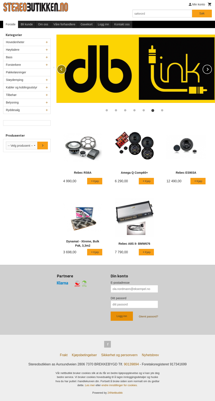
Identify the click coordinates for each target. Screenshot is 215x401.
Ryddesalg (13, 110)
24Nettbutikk (115, 392)
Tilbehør (11, 95)
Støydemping (14, 79)
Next (211, 68)
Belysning (12, 102)
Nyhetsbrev (150, 355)
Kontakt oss (122, 24)
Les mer (90, 385)
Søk (202, 13)
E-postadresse (120, 282)
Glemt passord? (148, 316)
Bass (9, 57)
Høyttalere (13, 49)
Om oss (43, 24)
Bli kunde (27, 24)
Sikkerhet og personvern (119, 355)
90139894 (131, 364)
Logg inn (103, 24)
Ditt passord (118, 298)
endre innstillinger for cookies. (119, 385)
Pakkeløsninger (16, 72)
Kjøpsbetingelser (84, 355)
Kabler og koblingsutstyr (21, 87)
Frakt (63, 355)
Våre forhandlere (64, 24)
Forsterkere (13, 64)
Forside (11, 24)
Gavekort (87, 24)
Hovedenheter (15, 42)
